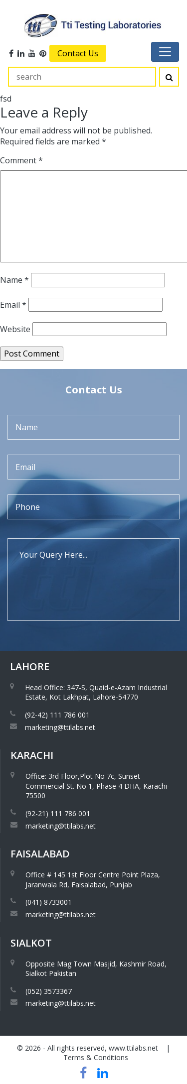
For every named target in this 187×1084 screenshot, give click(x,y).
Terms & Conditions (95, 1057)
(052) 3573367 (48, 991)
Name (14, 279)
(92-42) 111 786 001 (57, 715)
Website (15, 329)
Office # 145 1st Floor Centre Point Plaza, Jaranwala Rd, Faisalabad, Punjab (92, 879)
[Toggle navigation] (165, 52)
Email (13, 304)
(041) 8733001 (48, 902)
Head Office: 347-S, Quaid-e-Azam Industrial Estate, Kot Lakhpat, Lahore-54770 (96, 692)
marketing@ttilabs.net (60, 727)
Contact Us (77, 53)
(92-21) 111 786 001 (57, 813)
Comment (21, 160)
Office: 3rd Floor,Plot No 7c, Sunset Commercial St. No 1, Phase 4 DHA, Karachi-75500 (97, 785)
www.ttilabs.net (133, 1048)
